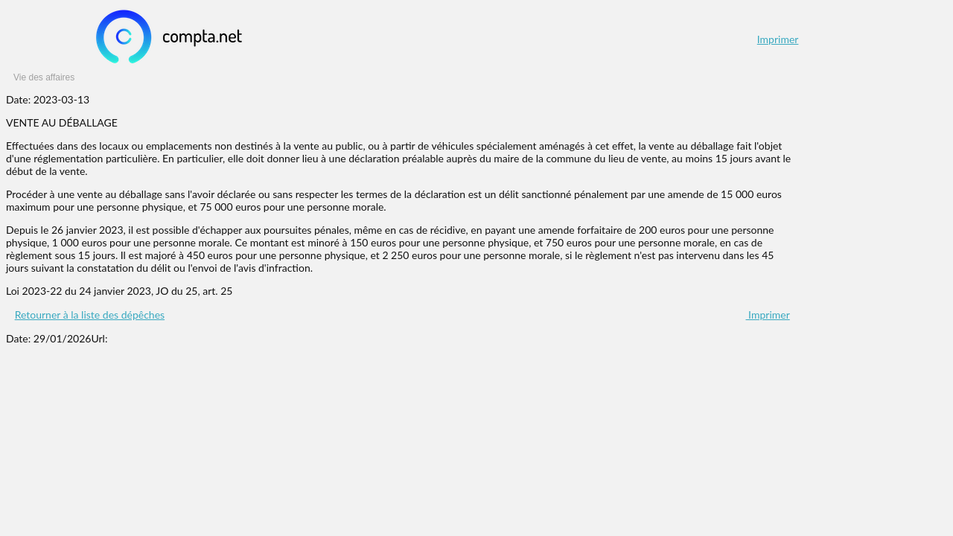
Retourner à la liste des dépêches (90, 314)
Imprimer (778, 39)
